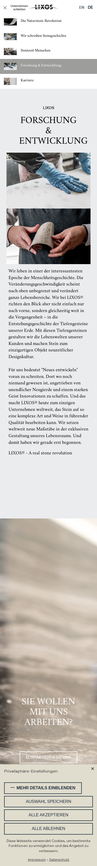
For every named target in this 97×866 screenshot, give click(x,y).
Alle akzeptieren (49, 815)
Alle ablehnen (48, 829)
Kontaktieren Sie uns (48, 757)
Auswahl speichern (48, 802)
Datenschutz (59, 860)
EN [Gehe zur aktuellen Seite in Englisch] (81, 7)
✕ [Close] (92, 769)
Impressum (37, 860)
